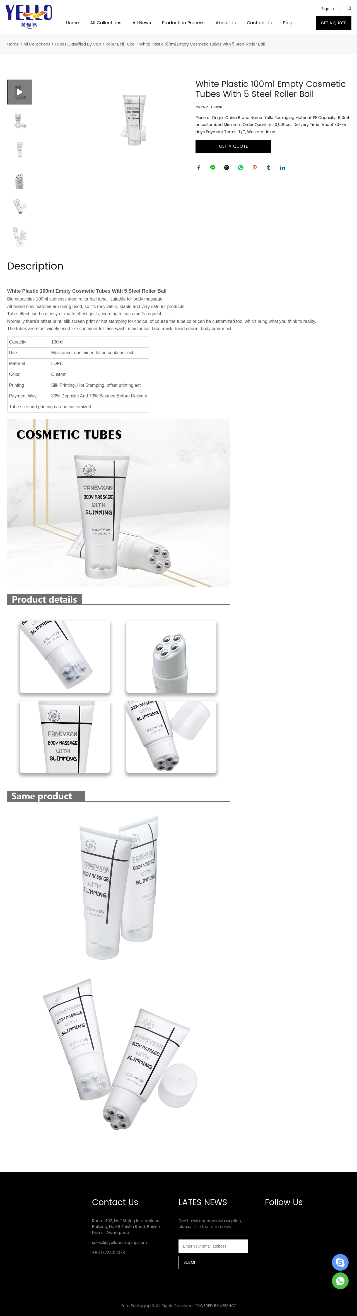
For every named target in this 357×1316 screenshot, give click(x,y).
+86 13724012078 (108, 1253)
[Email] (213, 1246)
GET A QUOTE (333, 23)
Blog (288, 23)
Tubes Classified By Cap (78, 44)
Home (72, 23)
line (213, 168)
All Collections (105, 23)
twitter (227, 168)
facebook (200, 168)
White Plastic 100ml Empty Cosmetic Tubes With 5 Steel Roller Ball (202, 44)
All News (141, 23)
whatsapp (241, 168)
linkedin (283, 168)
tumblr (269, 168)
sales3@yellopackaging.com (119, 1242)
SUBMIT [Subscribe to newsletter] (190, 1262)
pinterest (255, 168)
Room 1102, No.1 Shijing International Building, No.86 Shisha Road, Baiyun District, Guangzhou (126, 1227)
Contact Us (259, 23)
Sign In (327, 9)
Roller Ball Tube (120, 44)
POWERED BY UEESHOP (215, 1306)
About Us (226, 23)
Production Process (183, 23)
